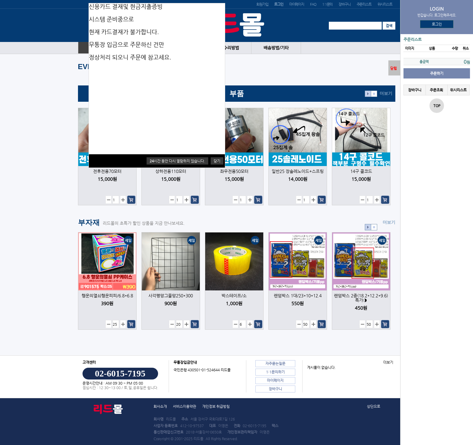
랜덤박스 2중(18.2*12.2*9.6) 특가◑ (361, 298)
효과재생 (368, 94)
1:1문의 (327, 4)
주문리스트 (364, 4)
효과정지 (374, 94)
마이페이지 (296, 4)
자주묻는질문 (275, 363)
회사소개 (160, 406)
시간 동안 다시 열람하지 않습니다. (177, 161)
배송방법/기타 (276, 48)
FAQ (313, 4)
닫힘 (393, 68)
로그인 (437, 24)
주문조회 (436, 90)
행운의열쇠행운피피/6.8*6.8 (107, 295)
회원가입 (262, 4)
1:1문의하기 (275, 372)
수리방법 (231, 48)
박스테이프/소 (234, 295)
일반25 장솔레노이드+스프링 (298, 171)
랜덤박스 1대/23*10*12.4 (298, 295)
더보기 (386, 93)
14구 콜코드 (361, 171)
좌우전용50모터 (234, 171)
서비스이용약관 (184, 406)
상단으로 (373, 406)
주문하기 (436, 73)
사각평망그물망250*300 (170, 295)
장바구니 (344, 4)
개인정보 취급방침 (216, 406)
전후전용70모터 (107, 171)
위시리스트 (384, 4)
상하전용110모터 (170, 171)
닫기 (217, 161)
